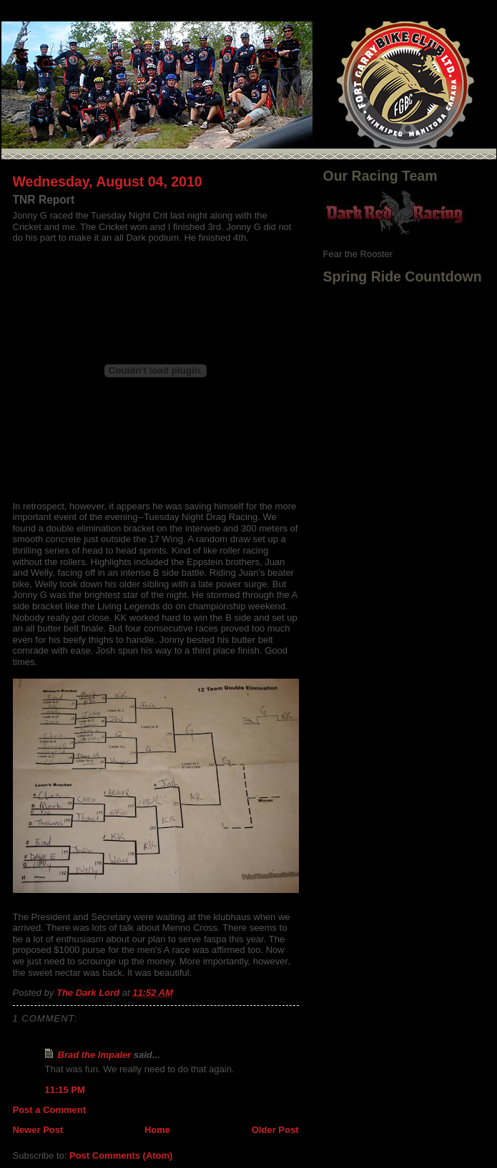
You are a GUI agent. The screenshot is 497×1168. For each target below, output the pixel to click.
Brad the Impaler (95, 1054)
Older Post (275, 1129)
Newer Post (38, 1129)
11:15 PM (65, 1089)
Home (157, 1129)
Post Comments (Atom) (120, 1155)
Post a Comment (50, 1109)
